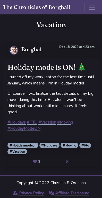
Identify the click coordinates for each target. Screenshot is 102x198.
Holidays (49, 145)
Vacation (17, 152)
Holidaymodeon (23, 145)
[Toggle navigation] (91, 7)
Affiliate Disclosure (69, 193)
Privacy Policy (28, 193)
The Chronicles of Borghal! (36, 7)
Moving (69, 145)
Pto (85, 145)
